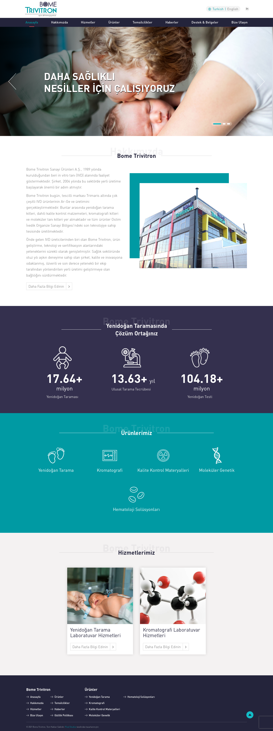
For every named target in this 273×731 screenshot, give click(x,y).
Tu (219, 9)
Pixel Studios (70, 727)
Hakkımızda (59, 22)
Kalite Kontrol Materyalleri (104, 709)
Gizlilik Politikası (63, 715)
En (232, 9)
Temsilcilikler (142, 22)
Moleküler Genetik (99, 715)
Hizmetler (88, 22)
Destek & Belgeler (204, 22)
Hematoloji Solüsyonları (141, 696)
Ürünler (114, 22)
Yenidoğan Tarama (99, 696)
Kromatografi (97, 703)
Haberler (171, 22)
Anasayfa (31, 22)
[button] (12, 81)
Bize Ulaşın (239, 22)
